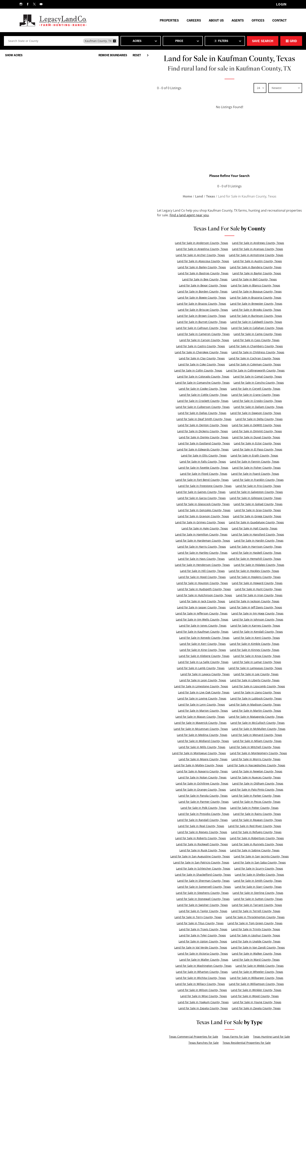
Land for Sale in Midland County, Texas (203, 741)
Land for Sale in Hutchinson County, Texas (204, 595)
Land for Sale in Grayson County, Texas (203, 516)
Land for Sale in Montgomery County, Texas (258, 753)
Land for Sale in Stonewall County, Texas (203, 899)
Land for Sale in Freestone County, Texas (205, 486)
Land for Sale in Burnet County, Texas (202, 322)
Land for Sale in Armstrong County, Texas (256, 255)
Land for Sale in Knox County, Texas (256, 656)
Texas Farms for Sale (235, 1036)
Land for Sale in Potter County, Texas (254, 808)
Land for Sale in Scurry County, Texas (258, 868)
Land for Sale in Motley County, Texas (198, 765)
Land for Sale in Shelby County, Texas (259, 874)
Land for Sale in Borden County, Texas (202, 291)
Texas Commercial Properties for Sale (193, 1036)
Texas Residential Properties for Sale (247, 1043)
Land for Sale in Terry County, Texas (198, 917)
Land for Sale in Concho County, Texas (259, 382)
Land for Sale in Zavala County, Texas (256, 1008)
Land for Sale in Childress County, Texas (257, 352)
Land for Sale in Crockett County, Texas (202, 401)
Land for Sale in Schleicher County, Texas (203, 868)
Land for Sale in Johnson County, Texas (257, 619)
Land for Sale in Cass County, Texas (256, 340)
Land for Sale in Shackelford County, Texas (203, 874)
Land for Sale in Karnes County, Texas (255, 625)
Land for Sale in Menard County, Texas (256, 735)
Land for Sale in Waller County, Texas (203, 959)
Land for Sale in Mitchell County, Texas (254, 747)
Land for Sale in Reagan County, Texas (257, 820)
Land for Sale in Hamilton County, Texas (201, 534)
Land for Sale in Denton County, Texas (203, 425)
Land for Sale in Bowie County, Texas (202, 297)
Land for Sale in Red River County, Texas (254, 826)
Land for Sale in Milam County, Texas (257, 741)
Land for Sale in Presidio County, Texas (203, 814)
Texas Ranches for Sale (203, 1043)
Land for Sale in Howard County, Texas (257, 583)
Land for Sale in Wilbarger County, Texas (256, 978)
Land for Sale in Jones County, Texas (203, 625)
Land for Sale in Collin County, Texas (198, 370)
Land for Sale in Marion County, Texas (203, 710)
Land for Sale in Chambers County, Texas (256, 346)
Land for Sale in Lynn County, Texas (201, 704)
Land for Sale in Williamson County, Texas (256, 984)
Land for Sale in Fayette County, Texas (203, 467)
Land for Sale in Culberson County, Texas (203, 407)
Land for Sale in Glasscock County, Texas (203, 504)
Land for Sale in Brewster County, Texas (256, 303)
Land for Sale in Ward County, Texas (256, 959)
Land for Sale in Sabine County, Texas (255, 850)
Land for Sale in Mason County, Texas (200, 716)
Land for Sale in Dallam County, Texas (258, 407)
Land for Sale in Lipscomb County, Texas (258, 686)
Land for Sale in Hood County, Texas (202, 577)
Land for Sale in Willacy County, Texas (200, 984)
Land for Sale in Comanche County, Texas (202, 382)
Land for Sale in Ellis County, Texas (204, 455)
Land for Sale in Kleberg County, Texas (204, 656)
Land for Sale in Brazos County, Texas (201, 303)
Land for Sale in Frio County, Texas (258, 486)
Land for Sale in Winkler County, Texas (256, 990)
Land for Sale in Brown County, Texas (201, 316)
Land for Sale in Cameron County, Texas (203, 334)
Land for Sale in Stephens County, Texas (202, 893)
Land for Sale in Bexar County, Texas (203, 285)
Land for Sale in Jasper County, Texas (201, 607)
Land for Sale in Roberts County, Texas (200, 838)
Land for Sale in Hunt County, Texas (258, 589)
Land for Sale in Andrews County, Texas (258, 243)
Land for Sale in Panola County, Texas (203, 795)
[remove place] (114, 41)
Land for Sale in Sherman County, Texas (203, 880)
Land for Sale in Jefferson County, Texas (201, 613)
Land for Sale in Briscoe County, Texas (203, 310)
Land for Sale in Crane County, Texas (255, 395)
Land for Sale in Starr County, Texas (258, 887)
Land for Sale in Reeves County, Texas (202, 832)
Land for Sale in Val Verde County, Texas (200, 947)
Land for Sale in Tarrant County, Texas (257, 905)
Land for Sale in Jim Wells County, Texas (202, 619)
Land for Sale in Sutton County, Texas (258, 899)
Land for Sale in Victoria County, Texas (203, 953)
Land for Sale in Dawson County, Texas (255, 413)
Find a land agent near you (189, 215)
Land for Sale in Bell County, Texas (254, 279)
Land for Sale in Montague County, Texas (199, 753)
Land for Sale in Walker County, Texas (256, 953)
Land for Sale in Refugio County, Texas (256, 832)
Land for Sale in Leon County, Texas (202, 680)
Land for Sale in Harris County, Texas (201, 546)
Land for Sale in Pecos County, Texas (256, 802)
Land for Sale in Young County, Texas (257, 1002)
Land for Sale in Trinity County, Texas (255, 929)
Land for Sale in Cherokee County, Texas (201, 352)
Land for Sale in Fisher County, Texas (256, 467)
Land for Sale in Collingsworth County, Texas (255, 370)
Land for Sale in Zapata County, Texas (203, 1008)
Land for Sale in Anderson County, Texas (201, 243)
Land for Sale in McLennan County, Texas (201, 729)
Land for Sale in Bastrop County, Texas (203, 273)
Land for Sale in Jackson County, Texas (254, 601)
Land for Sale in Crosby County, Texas (257, 401)
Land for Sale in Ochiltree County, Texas (202, 783)
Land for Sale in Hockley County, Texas (254, 571)
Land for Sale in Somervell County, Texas (204, 887)
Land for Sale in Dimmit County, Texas (257, 431)
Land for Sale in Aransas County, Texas (257, 249)
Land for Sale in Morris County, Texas (255, 759)
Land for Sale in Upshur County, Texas (255, 935)
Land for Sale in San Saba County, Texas (259, 862)
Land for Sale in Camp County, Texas (258, 334)
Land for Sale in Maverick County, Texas (200, 723)
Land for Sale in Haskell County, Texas (256, 552)
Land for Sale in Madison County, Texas (255, 704)
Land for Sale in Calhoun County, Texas (201, 328)
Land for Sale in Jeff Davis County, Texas (256, 607)
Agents (238, 20)
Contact (279, 20)
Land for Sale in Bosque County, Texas (256, 291)
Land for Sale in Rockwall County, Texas (202, 844)
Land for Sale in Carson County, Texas (204, 340)
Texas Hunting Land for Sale (271, 1036)
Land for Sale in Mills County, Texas (202, 747)
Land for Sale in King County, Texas (203, 650)
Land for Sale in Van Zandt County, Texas (258, 947)
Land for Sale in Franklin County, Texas (258, 480)
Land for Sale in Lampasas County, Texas (255, 668)
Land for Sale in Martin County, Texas (256, 710)
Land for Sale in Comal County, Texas (257, 376)
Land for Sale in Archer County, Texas (200, 255)
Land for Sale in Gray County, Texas (257, 510)
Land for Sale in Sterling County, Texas (258, 893)
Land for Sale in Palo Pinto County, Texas (256, 789)
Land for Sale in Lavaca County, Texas (205, 674)
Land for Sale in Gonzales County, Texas (204, 510)
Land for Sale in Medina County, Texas (202, 735)
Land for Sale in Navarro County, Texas (202, 771)
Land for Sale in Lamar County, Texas (256, 662)
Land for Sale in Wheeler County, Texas (257, 972)
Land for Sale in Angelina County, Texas (202, 249)
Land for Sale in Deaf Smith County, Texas (203, 419)
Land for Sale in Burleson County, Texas (256, 316)
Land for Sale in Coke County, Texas (201, 364)
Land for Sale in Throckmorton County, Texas (255, 917)
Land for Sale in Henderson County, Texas (202, 565)
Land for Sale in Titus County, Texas (200, 923)
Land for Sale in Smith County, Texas (258, 880)
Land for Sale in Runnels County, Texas (257, 844)
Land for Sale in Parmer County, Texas (204, 802)
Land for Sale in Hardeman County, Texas (203, 540)
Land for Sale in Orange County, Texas (201, 789)
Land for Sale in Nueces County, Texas (255, 777)
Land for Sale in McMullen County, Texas (258, 729)
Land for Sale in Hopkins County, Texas (255, 577)
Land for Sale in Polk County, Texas (203, 808)
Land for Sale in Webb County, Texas (260, 966)
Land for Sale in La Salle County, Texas (203, 662)
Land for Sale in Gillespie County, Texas (255, 498)
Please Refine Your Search (229, 176)
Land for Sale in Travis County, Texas (203, 929)
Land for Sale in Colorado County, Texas (203, 376)
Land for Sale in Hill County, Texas (202, 571)
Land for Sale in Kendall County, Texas (257, 631)
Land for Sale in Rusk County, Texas (202, 850)
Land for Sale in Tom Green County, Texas (254, 923)
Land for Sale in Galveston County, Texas (256, 492)
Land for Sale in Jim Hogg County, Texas (257, 613)
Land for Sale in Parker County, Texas (256, 795)
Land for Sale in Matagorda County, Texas (256, 716)
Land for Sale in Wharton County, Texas (202, 972)
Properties (169, 20)
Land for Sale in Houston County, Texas (202, 583)
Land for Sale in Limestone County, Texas (201, 686)
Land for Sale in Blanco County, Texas (255, 285)
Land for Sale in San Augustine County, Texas (200, 856)
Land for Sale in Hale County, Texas (205, 528)
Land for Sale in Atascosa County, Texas (203, 261)
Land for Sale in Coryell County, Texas (255, 388)
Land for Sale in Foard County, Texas (255, 474)
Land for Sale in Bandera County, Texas (255, 267)
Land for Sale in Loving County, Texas (201, 698)
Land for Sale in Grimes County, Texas (200, 522)
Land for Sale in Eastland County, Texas (204, 443)
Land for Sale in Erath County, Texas (254, 455)
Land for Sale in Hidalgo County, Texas (259, 565)
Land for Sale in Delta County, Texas (259, 419)
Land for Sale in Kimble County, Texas (254, 644)
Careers (194, 20)
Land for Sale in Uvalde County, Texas (255, 941)
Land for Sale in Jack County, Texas (202, 601)
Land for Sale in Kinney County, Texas (254, 650)
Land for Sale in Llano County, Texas (257, 692)
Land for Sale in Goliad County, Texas (258, 504)
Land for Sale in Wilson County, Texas (202, 990)
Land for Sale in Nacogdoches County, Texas (256, 765)
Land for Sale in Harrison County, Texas (256, 546)
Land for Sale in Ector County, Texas (257, 443)
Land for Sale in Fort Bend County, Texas (202, 480)
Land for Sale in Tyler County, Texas (202, 935)
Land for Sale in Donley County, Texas (203, 437)
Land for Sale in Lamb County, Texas (201, 668)
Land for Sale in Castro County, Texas (200, 346)
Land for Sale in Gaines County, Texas (201, 492)
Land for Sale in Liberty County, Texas (255, 680)
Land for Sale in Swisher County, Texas (202, 905)
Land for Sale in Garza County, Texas (202, 498)
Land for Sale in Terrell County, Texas (255, 911)
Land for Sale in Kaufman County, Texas (202, 631)
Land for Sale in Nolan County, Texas (202, 777)
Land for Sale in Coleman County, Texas (255, 364)
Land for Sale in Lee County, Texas (256, 674)
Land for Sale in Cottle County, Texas (203, 395)
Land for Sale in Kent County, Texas (256, 638)
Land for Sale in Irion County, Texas (259, 595)
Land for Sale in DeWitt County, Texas (256, 425)
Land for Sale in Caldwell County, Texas (256, 322)
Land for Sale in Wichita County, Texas (201, 978)
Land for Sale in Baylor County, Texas (256, 273)
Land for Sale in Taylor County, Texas (203, 911)
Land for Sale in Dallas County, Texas (202, 413)
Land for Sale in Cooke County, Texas (203, 388)
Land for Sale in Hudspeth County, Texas (204, 589)
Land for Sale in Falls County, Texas (203, 461)
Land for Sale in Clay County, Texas (202, 358)
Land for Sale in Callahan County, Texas (257, 328)
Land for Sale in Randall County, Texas (202, 820)
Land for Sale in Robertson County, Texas (257, 838)
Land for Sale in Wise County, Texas (203, 996)
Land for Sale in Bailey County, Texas (202, 267)
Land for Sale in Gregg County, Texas (257, 516)
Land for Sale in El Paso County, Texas (257, 449)
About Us (216, 20)
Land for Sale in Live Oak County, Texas (203, 692)
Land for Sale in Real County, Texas (201, 826)
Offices (258, 20)
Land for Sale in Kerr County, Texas (203, 644)
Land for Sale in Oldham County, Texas (257, 783)
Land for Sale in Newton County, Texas (257, 771)
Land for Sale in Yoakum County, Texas (203, 1002)
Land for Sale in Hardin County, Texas (258, 540)
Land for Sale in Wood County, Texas (255, 996)
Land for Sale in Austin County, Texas (257, 261)
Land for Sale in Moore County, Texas (203, 759)
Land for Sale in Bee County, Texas (204, 279)
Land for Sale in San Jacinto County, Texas (261, 856)
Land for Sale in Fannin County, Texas (254, 461)
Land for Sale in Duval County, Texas (256, 437)
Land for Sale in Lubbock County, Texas (256, 698)
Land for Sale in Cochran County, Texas (254, 358)
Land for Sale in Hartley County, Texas (202, 552)
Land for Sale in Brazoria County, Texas (255, 297)
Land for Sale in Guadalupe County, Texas (256, 522)
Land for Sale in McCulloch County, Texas (257, 723)
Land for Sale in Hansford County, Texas (257, 534)
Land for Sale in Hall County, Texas (254, 528)
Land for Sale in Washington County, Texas (203, 966)
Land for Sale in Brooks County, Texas (256, 310)
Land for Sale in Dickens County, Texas (202, 431)
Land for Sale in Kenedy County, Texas (204, 638)
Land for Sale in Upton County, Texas (203, 941)
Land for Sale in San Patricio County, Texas (201, 862)
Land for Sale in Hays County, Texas (201, 559)
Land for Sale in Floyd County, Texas (203, 474)
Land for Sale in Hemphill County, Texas (255, 559)
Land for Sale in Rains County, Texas (257, 814)
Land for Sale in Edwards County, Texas (203, 449)
